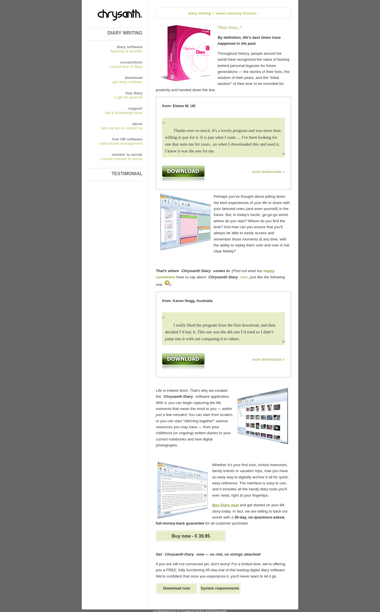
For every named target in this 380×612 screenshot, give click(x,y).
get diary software (127, 82)
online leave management (120, 143)
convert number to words (121, 159)
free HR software (127, 139)
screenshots (131, 62)
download (133, 78)
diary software (129, 47)
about (137, 124)
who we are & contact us (121, 128)
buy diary (134, 93)
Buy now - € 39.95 (191, 536)
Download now (176, 588)
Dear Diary (228, 27)
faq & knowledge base (123, 113)
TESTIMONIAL (127, 173)
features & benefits (126, 51)
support (135, 108)
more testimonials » (268, 172)
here (244, 277)
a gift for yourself (128, 97)
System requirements (220, 588)
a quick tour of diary (125, 66)
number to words (127, 154)
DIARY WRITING (124, 32)
